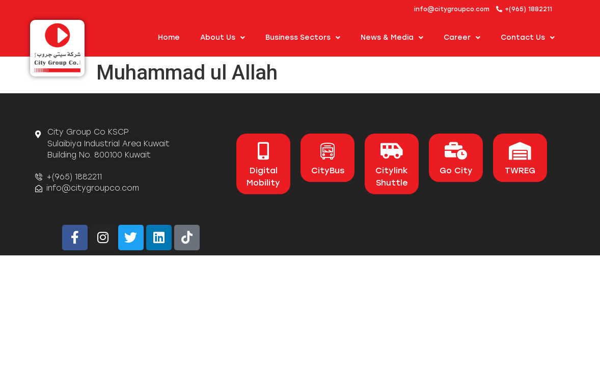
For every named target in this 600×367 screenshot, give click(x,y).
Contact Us (528, 37)
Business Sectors (302, 37)
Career (462, 37)
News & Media (392, 37)
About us (222, 37)
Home (169, 37)
